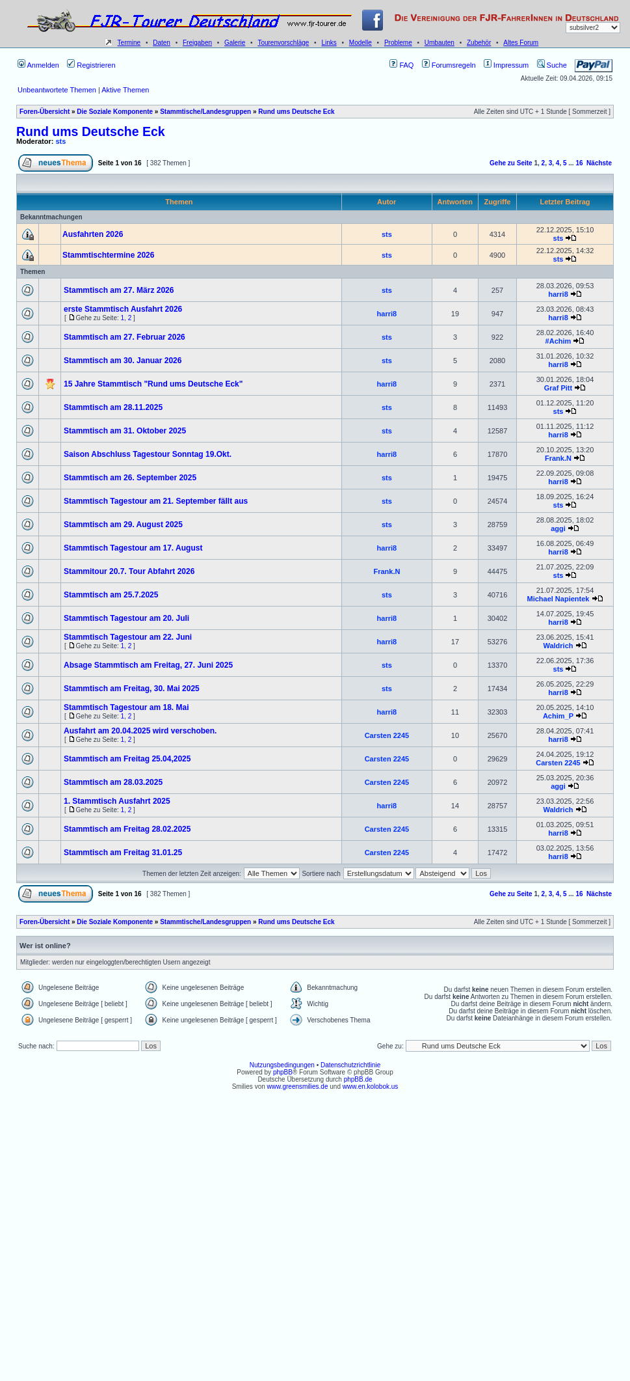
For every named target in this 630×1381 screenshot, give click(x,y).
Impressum (506, 65)
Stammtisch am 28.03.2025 (113, 782)
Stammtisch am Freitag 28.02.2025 (127, 829)
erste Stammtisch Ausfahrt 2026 (123, 309)
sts (61, 141)
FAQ (401, 65)
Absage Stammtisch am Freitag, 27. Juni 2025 (148, 665)
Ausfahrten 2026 (92, 234)
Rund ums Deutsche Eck (296, 111)
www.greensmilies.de (297, 1086)
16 (579, 163)
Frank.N (558, 458)
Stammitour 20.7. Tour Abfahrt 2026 (129, 571)
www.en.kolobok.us (371, 1086)
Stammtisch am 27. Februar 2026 (124, 337)
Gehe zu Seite (511, 163)
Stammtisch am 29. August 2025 (123, 524)
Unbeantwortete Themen (57, 90)
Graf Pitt (558, 388)
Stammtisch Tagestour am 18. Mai (126, 707)
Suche (552, 65)
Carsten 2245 (387, 735)
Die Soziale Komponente (115, 111)
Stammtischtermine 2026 (108, 255)
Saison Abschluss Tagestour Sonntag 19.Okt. (147, 454)
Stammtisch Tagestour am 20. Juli (126, 618)
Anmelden (38, 65)
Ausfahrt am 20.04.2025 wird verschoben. (140, 730)
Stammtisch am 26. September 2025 (130, 477)
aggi (558, 528)
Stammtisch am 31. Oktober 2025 (125, 430)
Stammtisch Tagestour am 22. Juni (128, 637)
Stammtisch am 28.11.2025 (113, 407)
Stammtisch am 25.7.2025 (111, 594)
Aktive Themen (125, 90)
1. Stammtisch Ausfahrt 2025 (117, 801)
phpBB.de (358, 1079)
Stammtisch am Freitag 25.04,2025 (127, 758)
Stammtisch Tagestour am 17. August (133, 548)
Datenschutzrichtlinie (350, 1065)
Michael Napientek (558, 599)
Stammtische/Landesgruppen (205, 111)
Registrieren (91, 65)
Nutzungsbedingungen (282, 1065)
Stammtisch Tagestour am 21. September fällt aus (156, 501)
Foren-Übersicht (45, 111)
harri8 (558, 294)
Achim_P (558, 716)
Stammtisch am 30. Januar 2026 (122, 360)
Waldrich (558, 645)
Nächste (599, 163)
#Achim (558, 341)
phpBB (283, 1072)
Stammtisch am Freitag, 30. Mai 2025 (132, 688)
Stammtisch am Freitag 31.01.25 (123, 852)
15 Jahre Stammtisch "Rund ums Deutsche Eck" (153, 384)
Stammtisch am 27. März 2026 (119, 290)
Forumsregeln (449, 65)
